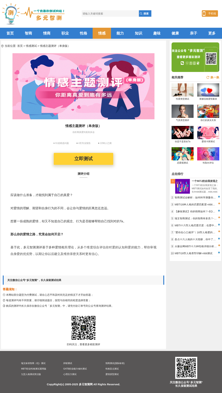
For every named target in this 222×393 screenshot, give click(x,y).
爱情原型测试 (112, 374)
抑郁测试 (67, 363)
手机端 (212, 13)
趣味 (157, 33)
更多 (212, 33)
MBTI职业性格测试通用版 (33, 368)
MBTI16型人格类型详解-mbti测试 (193, 253)
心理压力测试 (70, 374)
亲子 (193, 33)
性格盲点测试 (112, 368)
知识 (138, 33)
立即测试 (83, 158)
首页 (10, 33)
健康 (175, 33)
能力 (120, 33)
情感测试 (31, 45)
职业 (65, 33)
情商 (46, 33)
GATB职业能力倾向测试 (75, 368)
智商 (28, 33)
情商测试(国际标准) (115, 363)
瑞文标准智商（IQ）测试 (33, 363)
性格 (83, 33)
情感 (101, 33)
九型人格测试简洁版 (31, 374)
